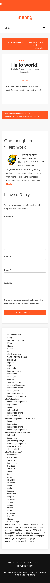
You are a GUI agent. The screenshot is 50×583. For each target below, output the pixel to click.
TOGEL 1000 (12, 460)
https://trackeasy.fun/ (13, 452)
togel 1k (10, 365)
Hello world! (25, 65)
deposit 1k (11, 360)
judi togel (11, 435)
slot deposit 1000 (14, 335)
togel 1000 (11, 363)
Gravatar (38, 180)
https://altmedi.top (12, 399)
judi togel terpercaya (15, 393)
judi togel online (13, 410)
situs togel (11, 377)
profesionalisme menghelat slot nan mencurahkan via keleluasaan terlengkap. (22, 115)
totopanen (11, 497)
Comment (9, 216)
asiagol (10, 502)
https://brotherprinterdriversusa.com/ (20, 418)
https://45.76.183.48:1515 (17, 340)
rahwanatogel (12, 455)
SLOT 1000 (12, 457)
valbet (9, 477)
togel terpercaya (14, 371)
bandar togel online (15, 388)
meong (25, 17)
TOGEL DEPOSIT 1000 (17, 357)
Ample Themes (28, 575)
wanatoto (11, 499)
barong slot (28, 524)
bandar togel (12, 374)
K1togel (10, 349)
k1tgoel (10, 346)
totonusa (10, 491)
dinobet (10, 471)
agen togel (11, 379)
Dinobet (10, 351)
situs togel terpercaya (16, 385)
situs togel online (14, 391)
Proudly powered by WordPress (19, 573)
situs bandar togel (14, 416)
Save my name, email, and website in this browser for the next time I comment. (23, 302)
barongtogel (14, 527)
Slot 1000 (11, 466)
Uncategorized (25, 61)
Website (8, 283)
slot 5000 (19, 524)
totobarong (11, 494)
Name (7, 257)
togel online (12, 368)
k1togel (10, 337)
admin (15, 69)
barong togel (12, 463)
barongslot (38, 527)
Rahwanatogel (13, 522)
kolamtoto (11, 480)
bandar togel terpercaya (17, 396)
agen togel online (14, 382)
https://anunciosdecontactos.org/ (18, 432)
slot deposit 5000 (27, 527)
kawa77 (10, 474)
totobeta (10, 488)
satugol (10, 505)
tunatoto (10, 485)
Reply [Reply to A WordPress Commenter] (9, 184)
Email (7, 270)
